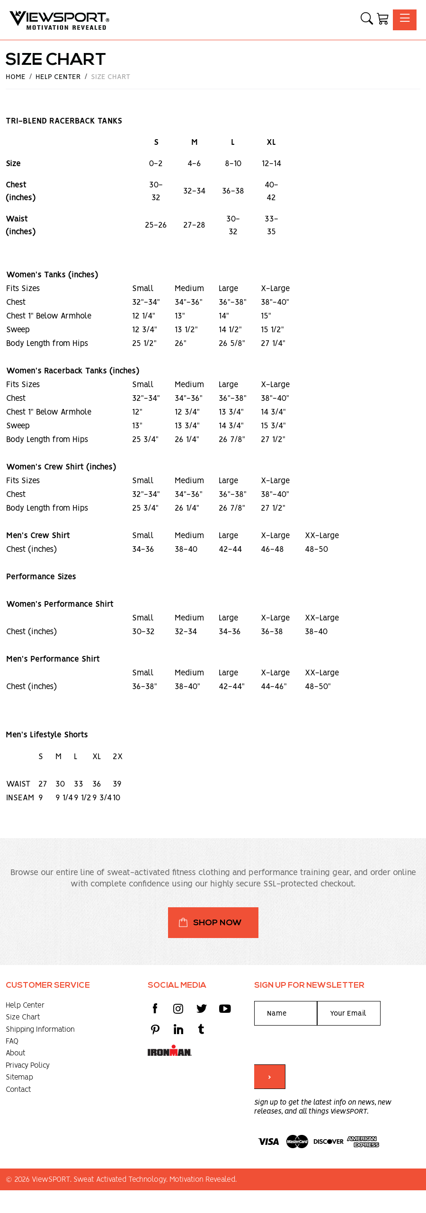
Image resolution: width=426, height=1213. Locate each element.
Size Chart (23, 1017)
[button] (367, 19)
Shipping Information (40, 1030)
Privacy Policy (28, 1066)
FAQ (12, 1041)
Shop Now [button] (217, 923)
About (16, 1053)
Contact (18, 1090)
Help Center (25, 1005)
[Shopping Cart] (383, 19)
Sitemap (19, 1077)
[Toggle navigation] (405, 19)
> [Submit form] (269, 1077)
